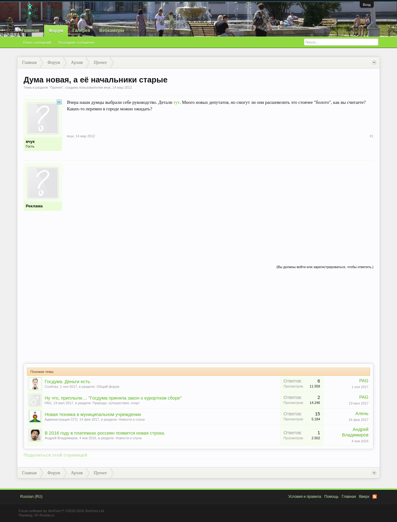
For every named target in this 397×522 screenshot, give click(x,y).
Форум (56, 30)
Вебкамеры (111, 30)
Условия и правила (304, 496)
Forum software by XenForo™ (62, 511)
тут (176, 102)
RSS (374, 496)
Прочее (56, 87)
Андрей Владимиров (61, 438)
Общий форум (107, 386)
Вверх (364, 496)
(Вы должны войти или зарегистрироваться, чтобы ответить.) (324, 267)
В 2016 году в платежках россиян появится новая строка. (105, 433)
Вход (367, 5)
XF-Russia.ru (44, 515)
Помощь (331, 496)
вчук (107, 87)
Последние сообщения (76, 42)
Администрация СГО (61, 419)
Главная (30, 30)
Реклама (34, 206)
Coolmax (51, 386)
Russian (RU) (31, 496)
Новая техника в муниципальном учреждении (93, 414)
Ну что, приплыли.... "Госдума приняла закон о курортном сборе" (113, 398)
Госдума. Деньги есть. (68, 381)
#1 (371, 136)
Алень (361, 413)
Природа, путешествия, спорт (116, 403)
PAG (363, 380)
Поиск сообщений (37, 42)
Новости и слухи (131, 419)
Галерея (81, 30)
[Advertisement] (220, 207)
